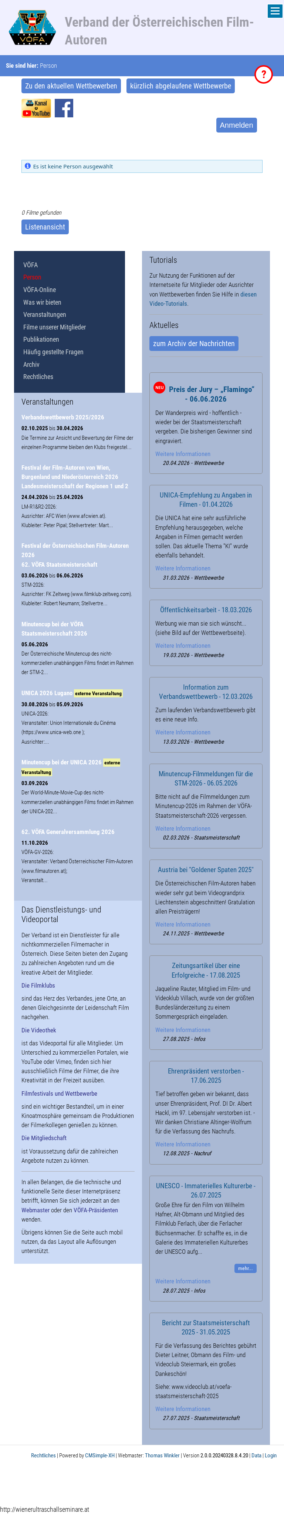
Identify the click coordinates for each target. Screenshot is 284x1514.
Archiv (31, 364)
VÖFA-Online (39, 290)
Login (271, 1455)
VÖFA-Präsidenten (96, 1210)
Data (256, 1455)
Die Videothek (38, 1030)
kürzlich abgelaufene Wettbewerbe (180, 85)
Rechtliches (38, 377)
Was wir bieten (42, 302)
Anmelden (236, 125)
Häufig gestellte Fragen (53, 352)
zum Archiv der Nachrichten (194, 343)
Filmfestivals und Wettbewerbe (59, 1093)
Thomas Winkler (162, 1455)
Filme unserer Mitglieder (54, 327)
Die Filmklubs (38, 985)
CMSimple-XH (100, 1455)
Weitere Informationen (182, 454)
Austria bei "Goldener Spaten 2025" (206, 870)
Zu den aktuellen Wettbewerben (71, 85)
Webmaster (35, 1210)
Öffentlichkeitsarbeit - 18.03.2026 (206, 610)
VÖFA (30, 265)
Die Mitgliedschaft (44, 1138)
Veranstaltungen (44, 314)
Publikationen (41, 339)
